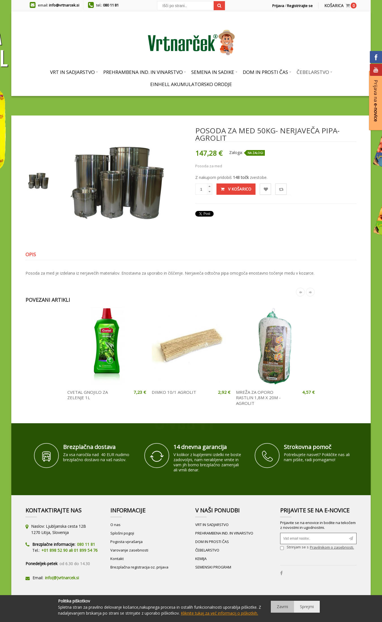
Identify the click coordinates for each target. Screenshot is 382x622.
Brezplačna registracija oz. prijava (139, 567)
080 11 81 (111, 5)
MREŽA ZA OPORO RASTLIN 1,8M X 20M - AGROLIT (258, 397)
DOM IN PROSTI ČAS (212, 541)
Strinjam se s (294, 548)
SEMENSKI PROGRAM (213, 567)
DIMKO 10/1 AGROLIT (174, 392)
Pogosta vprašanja (126, 541)
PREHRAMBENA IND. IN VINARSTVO (224, 533)
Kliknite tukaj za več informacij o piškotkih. (219, 613)
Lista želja (265, 189)
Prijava (278, 5)
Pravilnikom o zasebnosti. (332, 547)
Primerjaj (281, 189)
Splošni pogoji (122, 533)
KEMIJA (201, 558)
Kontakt (117, 558)
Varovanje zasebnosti (129, 550)
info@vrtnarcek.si (64, 5)
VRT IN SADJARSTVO (212, 524)
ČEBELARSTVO (207, 550)
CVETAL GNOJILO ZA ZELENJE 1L (87, 395)
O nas (115, 524)
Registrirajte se (300, 5)
